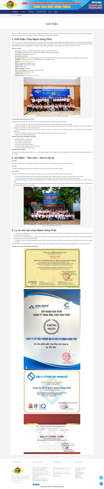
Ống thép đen (78, 475)
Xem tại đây (27, 73)
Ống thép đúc (78, 476)
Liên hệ (55, 11)
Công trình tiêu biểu (41, 11)
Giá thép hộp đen (79, 473)
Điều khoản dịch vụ (79, 469)
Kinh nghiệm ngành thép (31, 75)
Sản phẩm (31, 11)
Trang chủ (15, 11)
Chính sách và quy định (80, 467)
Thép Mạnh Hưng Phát (18, 42)
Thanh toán (77, 470)
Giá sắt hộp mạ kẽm (79, 472)
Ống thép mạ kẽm (79, 477)
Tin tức (50, 11)
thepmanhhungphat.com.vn (27, 61)
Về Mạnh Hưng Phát (16, 482)
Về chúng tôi (23, 11)
